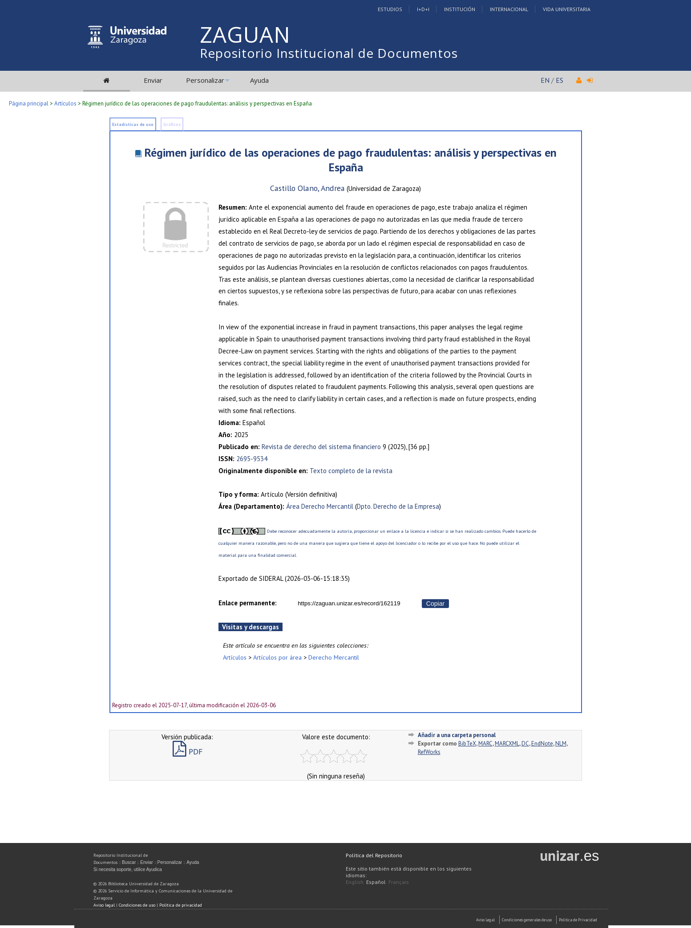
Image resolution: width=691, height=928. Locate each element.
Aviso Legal (485, 919)
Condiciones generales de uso (527, 919)
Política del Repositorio (374, 855)
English (355, 882)
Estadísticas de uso (133, 124)
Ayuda (259, 80)
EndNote (542, 743)
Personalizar (205, 80)
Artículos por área (277, 657)
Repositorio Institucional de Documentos (329, 53)
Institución (459, 9)
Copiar (435, 603)
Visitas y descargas (250, 627)
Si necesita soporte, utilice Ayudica (127, 869)
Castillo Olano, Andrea (307, 188)
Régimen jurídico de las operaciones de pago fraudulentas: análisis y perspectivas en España (350, 159)
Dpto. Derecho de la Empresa (398, 506)
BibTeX (467, 743)
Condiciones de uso (137, 905)
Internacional (509, 9)
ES (559, 80)
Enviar (153, 80)
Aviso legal (104, 905)
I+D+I (423, 9)
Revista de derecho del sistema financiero (321, 446)
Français (398, 882)
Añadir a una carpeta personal (457, 735)
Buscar (129, 862)
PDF (187, 751)
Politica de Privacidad (578, 919)
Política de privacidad (180, 905)
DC (525, 743)
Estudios (390, 9)
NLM (560, 743)
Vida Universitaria (566, 9)
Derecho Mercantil (333, 657)
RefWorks (429, 752)
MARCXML (507, 743)
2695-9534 (251, 458)
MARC (485, 743)
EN (545, 80)
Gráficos (172, 124)
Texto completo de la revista (351, 470)
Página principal (28, 103)
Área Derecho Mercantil (319, 506)
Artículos (65, 103)
